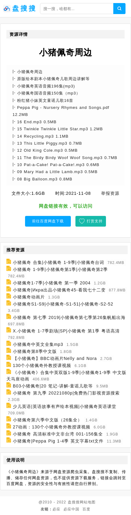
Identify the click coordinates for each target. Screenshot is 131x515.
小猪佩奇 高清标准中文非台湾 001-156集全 (58, 434)
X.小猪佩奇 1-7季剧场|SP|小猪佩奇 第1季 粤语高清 (66, 330)
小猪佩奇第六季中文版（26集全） (47, 419)
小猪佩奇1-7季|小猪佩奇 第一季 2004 (52, 282)
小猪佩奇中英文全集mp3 (38, 344)
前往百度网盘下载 (48, 221)
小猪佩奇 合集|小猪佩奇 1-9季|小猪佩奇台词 (58, 262)
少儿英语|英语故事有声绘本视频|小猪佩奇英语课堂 (64, 406)
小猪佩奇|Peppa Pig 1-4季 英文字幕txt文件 (58, 441)
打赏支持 (95, 221)
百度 (86, 509)
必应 (56, 509)
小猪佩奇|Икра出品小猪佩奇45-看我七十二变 (59, 289)
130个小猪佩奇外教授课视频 (42, 365)
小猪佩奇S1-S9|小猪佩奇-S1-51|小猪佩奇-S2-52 (63, 304)
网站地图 (88, 502)
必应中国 (71, 509)
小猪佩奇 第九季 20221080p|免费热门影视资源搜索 (66, 393)
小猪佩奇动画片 (29, 297)
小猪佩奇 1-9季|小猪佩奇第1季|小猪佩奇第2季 (60, 269)
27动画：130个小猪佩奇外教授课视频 (51, 426)
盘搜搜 (74, 502)
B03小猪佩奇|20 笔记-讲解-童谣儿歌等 (53, 385)
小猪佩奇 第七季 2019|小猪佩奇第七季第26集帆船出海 (69, 317)
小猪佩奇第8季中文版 (35, 351)
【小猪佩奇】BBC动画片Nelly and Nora (55, 358)
